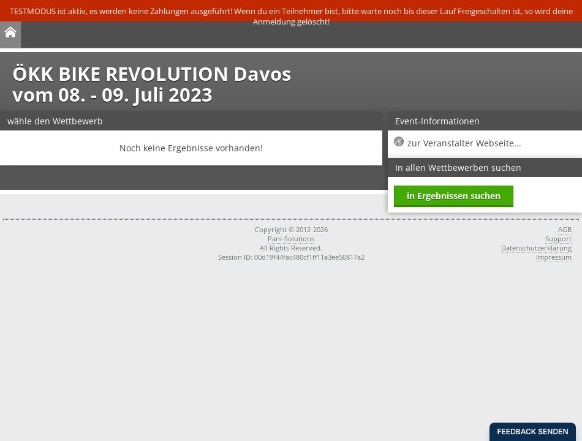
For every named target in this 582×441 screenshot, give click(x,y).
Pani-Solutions (291, 238)
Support (558, 238)
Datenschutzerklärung (536, 247)
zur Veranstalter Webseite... (464, 143)
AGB (565, 229)
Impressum (554, 257)
